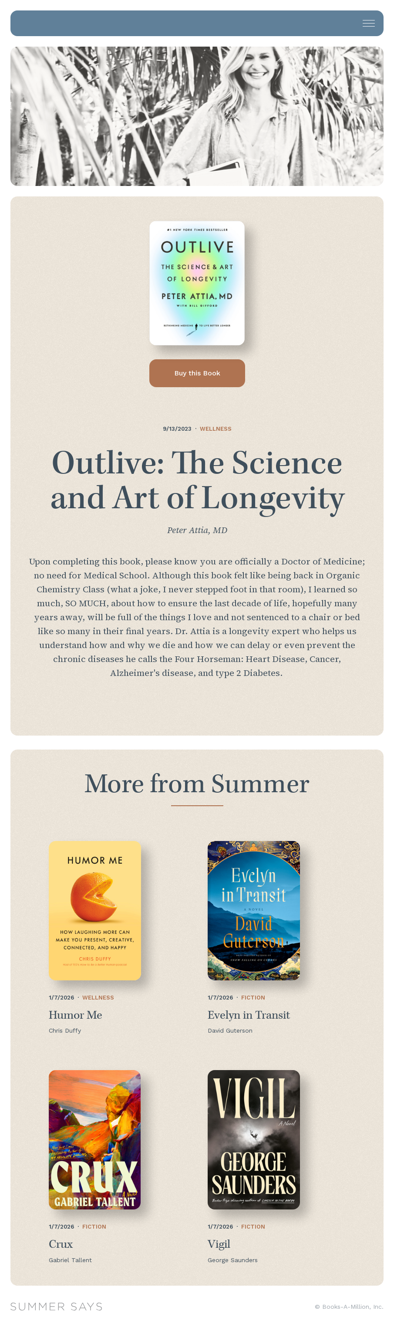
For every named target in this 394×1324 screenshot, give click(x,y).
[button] (369, 23)
